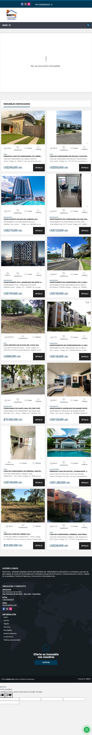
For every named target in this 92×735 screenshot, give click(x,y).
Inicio (6, 617)
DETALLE (38, 168)
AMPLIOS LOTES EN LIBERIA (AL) (17, 534)
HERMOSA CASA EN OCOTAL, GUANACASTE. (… (69, 471)
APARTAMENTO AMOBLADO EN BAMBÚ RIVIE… (69, 408)
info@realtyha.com (9, 605)
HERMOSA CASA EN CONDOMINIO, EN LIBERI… (23, 156)
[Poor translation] (9, 695)
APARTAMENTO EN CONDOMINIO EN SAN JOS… (69, 219)
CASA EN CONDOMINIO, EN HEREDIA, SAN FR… (23, 471)
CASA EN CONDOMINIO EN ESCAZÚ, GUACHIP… (69, 156)
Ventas (6, 620)
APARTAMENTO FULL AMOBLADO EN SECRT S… (23, 282)
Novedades (8, 630)
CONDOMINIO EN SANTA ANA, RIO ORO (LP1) (22, 408)
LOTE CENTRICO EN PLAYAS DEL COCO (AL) (21, 345)
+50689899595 (44, 4)
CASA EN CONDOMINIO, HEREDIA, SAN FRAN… (69, 534)
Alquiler (6, 624)
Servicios (7, 627)
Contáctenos (8, 637)
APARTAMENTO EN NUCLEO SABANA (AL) (21, 219)
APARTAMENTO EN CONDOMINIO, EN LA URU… (69, 282)
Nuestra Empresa (10, 633)
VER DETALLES (23, 127)
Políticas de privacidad (12, 640)
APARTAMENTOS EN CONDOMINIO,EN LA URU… (69, 345)
